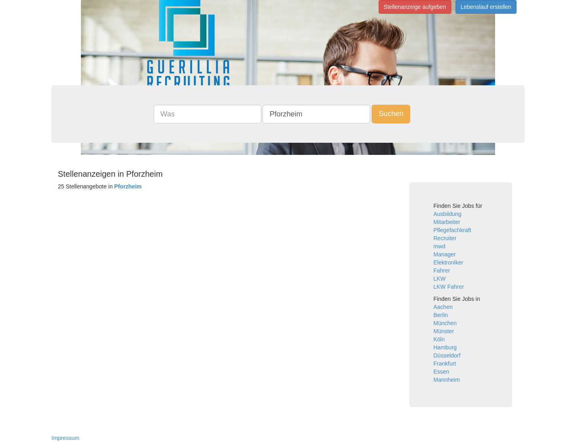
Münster (444, 331)
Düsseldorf (447, 355)
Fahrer (442, 270)
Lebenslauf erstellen (486, 7)
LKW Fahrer (449, 286)
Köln (439, 339)
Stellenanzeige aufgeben (415, 7)
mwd (440, 246)
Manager (445, 254)
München (445, 323)
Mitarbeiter (447, 222)
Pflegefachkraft (452, 230)
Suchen (391, 114)
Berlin (441, 315)
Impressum (65, 438)
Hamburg (445, 347)
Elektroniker (449, 262)
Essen (441, 371)
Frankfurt (445, 363)
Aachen (443, 307)
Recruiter (445, 238)
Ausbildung (448, 214)
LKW (440, 278)
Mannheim (447, 379)
